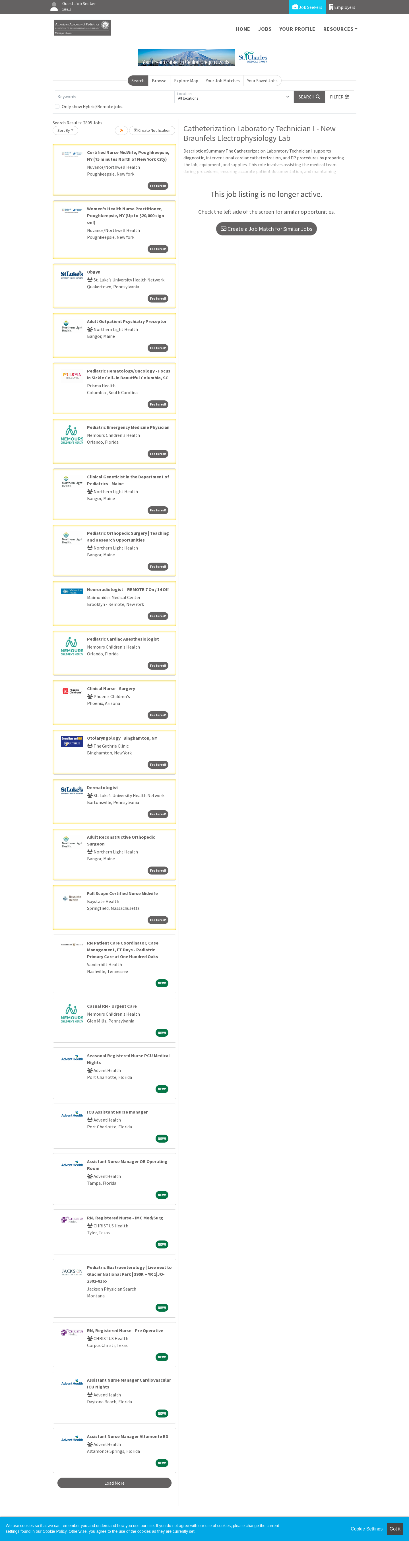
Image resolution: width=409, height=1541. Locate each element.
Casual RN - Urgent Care (112, 1006)
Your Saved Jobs (262, 80)
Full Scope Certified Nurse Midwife (122, 893)
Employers (342, 7)
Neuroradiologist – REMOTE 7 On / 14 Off (128, 589)
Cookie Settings (367, 1528)
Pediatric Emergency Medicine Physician (128, 427)
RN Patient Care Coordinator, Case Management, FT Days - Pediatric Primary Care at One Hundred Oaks (122, 949)
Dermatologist (102, 787)
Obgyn (93, 272)
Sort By (63, 130)
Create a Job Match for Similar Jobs (266, 228)
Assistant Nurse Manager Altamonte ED (127, 1436)
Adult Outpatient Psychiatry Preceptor (127, 321)
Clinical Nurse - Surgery (111, 688)
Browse (159, 80)
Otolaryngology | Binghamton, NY (122, 738)
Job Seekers (307, 7)
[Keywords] (114, 96)
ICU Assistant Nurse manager (117, 1112)
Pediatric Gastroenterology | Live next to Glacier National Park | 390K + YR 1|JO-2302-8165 (129, 1274)
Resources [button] (338, 29)
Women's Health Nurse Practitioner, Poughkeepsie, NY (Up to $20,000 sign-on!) (126, 215)
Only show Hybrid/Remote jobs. (92, 106)
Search (137, 80)
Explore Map (186, 80)
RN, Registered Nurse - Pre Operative (125, 1330)
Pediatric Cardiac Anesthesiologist (123, 639)
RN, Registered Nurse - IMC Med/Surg (125, 1218)
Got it (395, 1528)
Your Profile (298, 29)
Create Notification (152, 130)
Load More (114, 1483)
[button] (339, 96)
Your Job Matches (223, 80)
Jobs (264, 29)
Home (243, 29)
